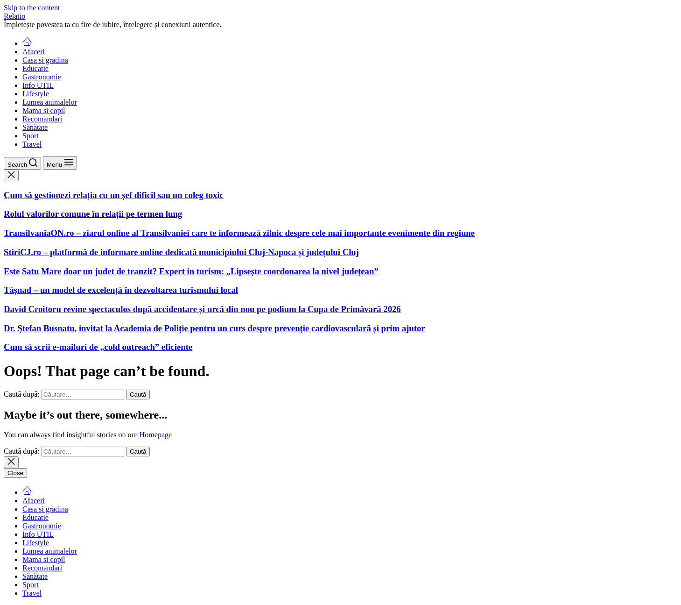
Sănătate (35, 127)
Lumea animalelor (49, 102)
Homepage (156, 435)
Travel (32, 144)
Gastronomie (41, 77)
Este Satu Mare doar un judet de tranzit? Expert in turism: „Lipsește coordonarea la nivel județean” (191, 271)
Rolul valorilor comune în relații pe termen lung (93, 214)
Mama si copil (43, 110)
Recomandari (42, 119)
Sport (30, 136)
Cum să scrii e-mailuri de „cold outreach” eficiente (98, 347)
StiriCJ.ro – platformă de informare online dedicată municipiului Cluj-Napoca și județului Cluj (181, 252)
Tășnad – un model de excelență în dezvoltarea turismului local (121, 290)
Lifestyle (35, 94)
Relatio (14, 16)
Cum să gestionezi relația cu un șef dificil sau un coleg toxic (114, 195)
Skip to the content (32, 8)
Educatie (35, 68)
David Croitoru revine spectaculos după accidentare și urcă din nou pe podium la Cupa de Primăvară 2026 (202, 309)
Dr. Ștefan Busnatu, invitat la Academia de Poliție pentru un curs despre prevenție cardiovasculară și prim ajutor (214, 328)
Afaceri (33, 52)
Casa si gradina (45, 60)
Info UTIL (38, 85)
